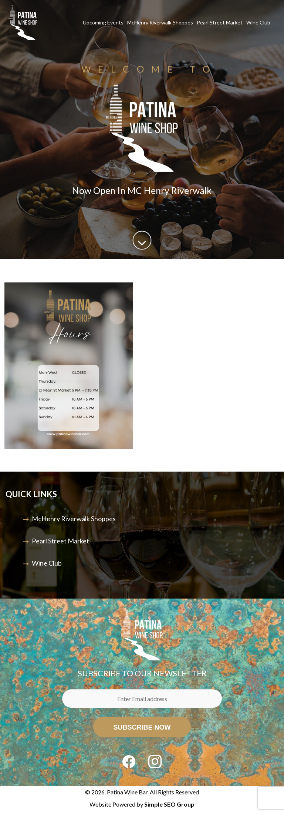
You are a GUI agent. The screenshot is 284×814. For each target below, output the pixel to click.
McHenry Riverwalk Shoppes (160, 22)
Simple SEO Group (169, 804)
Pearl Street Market (220, 22)
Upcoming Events (103, 22)
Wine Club (258, 22)
